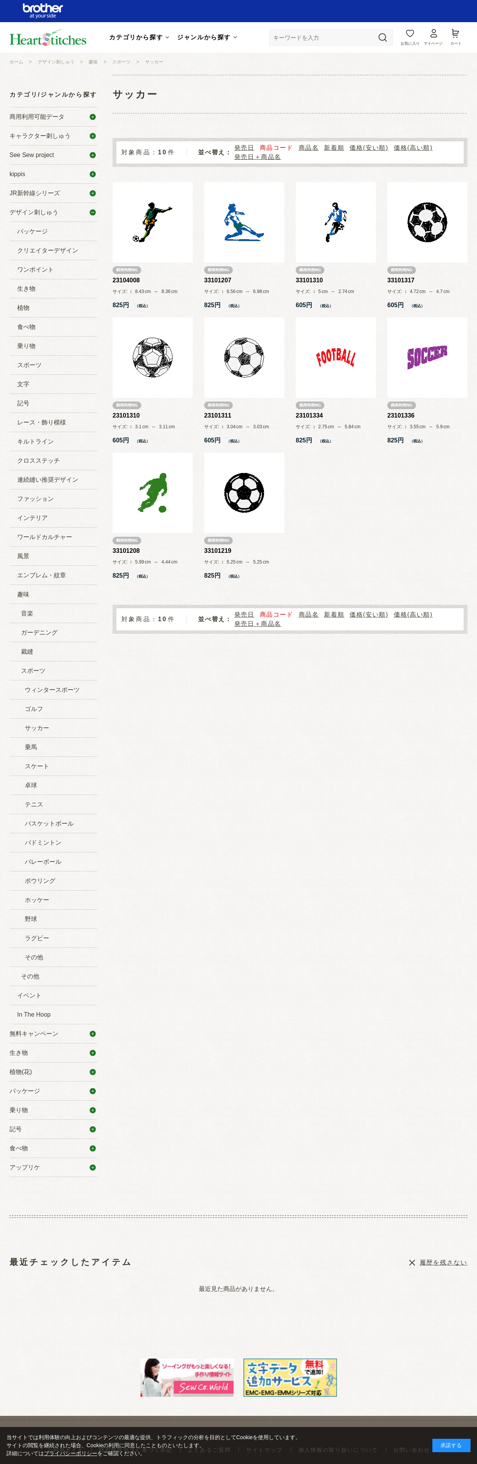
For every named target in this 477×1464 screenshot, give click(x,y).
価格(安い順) (369, 147)
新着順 (334, 147)
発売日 (244, 147)
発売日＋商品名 (257, 157)
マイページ (433, 43)
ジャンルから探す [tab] (204, 37)
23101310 (126, 415)
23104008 (126, 280)
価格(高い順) (413, 147)
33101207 (217, 280)
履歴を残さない (443, 1262)
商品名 (309, 147)
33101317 (400, 280)
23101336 (400, 415)
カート (456, 43)
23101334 (309, 415)
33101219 (217, 550)
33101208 (126, 550)
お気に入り (410, 43)
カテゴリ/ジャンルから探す (53, 94)
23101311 (217, 415)
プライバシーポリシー (70, 1453)
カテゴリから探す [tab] (136, 37)
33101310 (309, 280)
